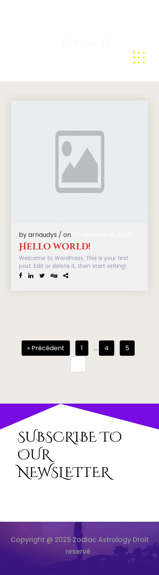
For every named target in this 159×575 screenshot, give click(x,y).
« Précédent (45, 348)
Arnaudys (28, 32)
